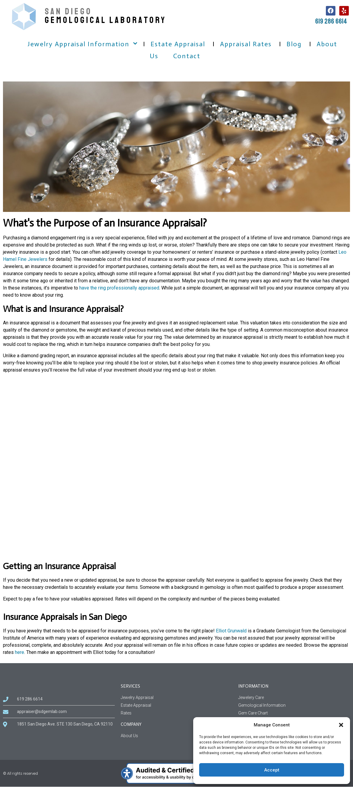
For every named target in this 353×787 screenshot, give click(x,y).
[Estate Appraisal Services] (177, 705)
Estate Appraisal (178, 44)
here (19, 652)
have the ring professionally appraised (119, 288)
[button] (341, 725)
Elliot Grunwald (231, 631)
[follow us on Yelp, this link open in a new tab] (344, 11)
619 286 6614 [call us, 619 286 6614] (331, 21)
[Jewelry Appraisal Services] (177, 697)
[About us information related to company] (177, 736)
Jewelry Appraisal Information (78, 44)
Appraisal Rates (246, 44)
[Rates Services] (177, 713)
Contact (186, 56)
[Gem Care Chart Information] (294, 713)
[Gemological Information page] (294, 705)
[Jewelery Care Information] (294, 697)
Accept (271, 770)
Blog (294, 44)
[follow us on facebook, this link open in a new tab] (330, 11)
